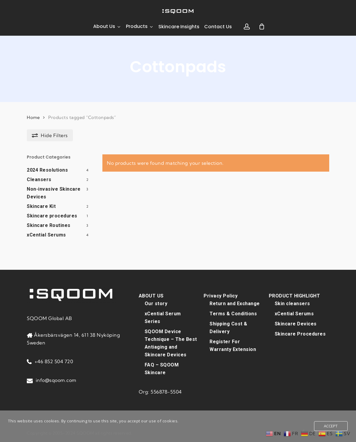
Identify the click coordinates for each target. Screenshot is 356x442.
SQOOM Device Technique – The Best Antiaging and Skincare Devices (171, 342)
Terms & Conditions (233, 313)
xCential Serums (46, 235)
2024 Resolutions (47, 170)
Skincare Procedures (300, 333)
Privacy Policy (221, 295)
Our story (156, 303)
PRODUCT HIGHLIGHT (294, 295)
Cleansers (39, 179)
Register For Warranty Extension (233, 345)
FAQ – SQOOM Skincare (162, 368)
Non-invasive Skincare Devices (54, 193)
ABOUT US (151, 295)
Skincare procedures (52, 216)
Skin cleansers (292, 303)
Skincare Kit (41, 206)
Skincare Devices (296, 323)
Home (33, 117)
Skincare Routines (49, 225)
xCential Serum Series (163, 317)
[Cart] (262, 26)
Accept (331, 426)
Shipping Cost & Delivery (228, 327)
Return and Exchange (235, 303)
